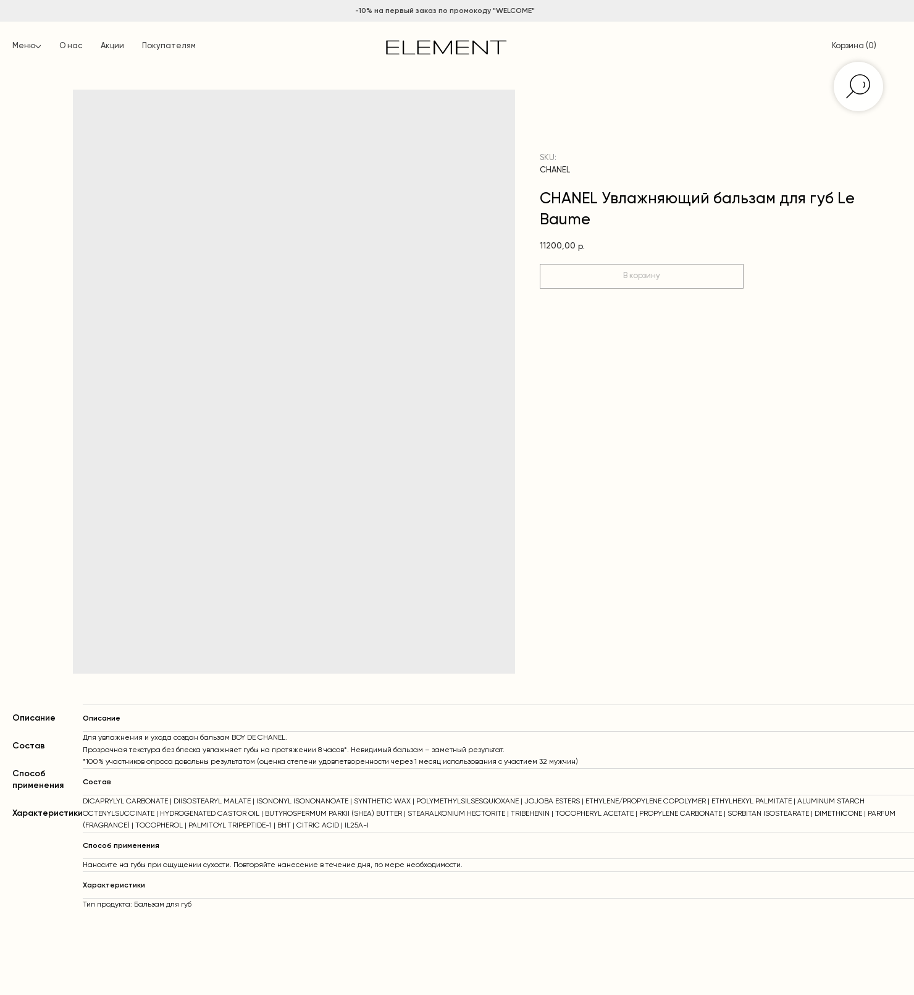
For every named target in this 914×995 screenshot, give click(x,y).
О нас (70, 46)
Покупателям (169, 46)
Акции (112, 46)
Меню (23, 46)
